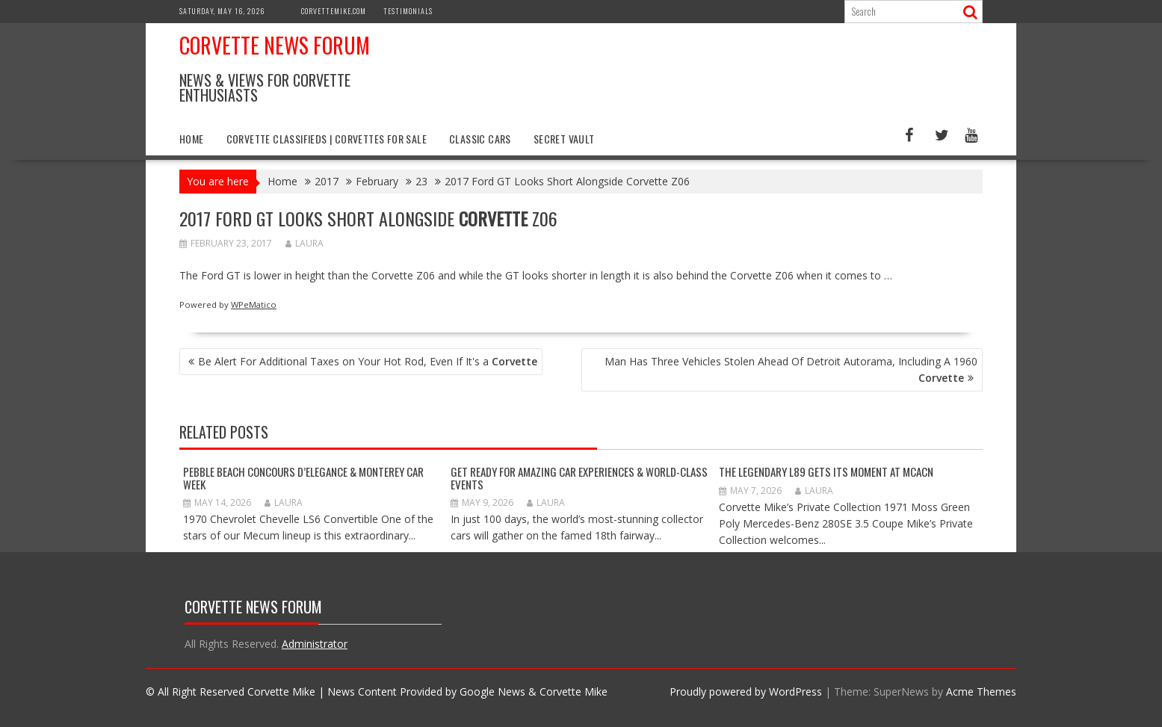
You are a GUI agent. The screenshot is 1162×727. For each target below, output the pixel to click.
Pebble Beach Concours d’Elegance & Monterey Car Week (303, 477)
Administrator (314, 644)
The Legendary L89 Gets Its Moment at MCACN (826, 471)
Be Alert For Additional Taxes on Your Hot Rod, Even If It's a (367, 361)
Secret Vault (564, 138)
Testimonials (408, 10)
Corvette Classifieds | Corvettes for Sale (326, 138)
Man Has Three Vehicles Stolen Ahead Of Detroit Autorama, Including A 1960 (791, 369)
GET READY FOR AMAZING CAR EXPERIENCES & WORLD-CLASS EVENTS (579, 477)
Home (191, 138)
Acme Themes (981, 691)
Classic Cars (480, 138)
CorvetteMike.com (333, 10)
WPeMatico (253, 304)
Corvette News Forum (274, 45)
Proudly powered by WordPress (746, 691)
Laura (304, 243)
